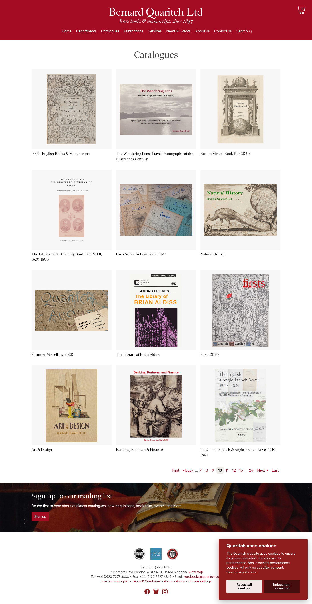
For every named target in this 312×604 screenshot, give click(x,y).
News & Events (178, 31)
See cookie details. (241, 572)
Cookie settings (199, 581)
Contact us (223, 31)
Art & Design (42, 450)
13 (241, 470)
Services (155, 31)
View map (195, 572)
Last (275, 470)
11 (227, 470)
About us (202, 31)
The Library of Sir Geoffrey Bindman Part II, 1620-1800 (67, 257)
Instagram (165, 591)
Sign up (40, 516)
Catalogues (110, 31)
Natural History (212, 254)
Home (67, 31)
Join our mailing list (114, 581)
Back (189, 470)
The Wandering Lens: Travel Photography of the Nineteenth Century (154, 156)
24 (251, 470)
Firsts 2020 (209, 354)
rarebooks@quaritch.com (203, 576)
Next (261, 470)
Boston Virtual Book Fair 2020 (225, 154)
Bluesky (156, 591)
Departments (86, 31)
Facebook (147, 591)
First (175, 470)
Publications (133, 31)
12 (234, 470)
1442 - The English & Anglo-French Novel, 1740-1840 (238, 452)
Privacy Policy (174, 581)
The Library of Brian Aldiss (138, 354)
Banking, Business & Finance (139, 450)
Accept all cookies (244, 586)
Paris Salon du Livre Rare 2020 (141, 254)
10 (220, 470)
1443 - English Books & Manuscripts (61, 154)
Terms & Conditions (146, 581)
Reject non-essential (282, 586)
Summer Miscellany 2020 (52, 354)
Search (242, 31)
